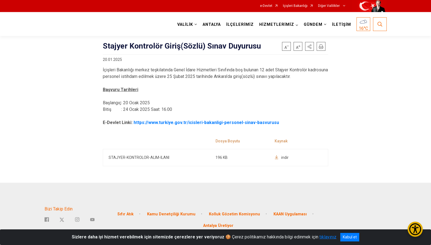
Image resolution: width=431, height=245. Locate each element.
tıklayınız (327, 237)
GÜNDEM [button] (313, 24)
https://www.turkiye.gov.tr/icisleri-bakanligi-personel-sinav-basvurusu (206, 122)
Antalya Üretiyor (218, 225)
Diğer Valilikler (329, 6)
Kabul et (350, 237)
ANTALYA (212, 24)
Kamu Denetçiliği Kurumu (171, 213)
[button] (309, 46)
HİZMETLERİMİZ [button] (276, 24)
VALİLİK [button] (185, 24)
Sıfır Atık (125, 213)
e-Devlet (266, 6)
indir (282, 157)
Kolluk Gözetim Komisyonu (234, 213)
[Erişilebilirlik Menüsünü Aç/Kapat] (415, 229)
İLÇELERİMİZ (240, 24)
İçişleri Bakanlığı (295, 6)
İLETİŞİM (341, 24)
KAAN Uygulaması (290, 213)
